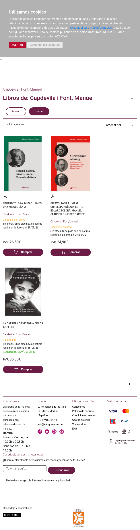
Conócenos (78, 406)
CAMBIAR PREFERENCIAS (45, 44)
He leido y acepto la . (38, 480)
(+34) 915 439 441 (48, 419)
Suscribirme (61, 470)
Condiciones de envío (84, 415)
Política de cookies (83, 411)
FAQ (74, 428)
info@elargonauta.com (50, 424)
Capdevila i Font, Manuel (16, 214)
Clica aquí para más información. (91, 27)
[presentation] (30, 491)
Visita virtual (79, 424)
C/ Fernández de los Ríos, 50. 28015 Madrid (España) (52, 411)
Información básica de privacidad (51, 480)
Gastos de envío (81, 419)
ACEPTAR (17, 44)
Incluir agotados (15, 124)
